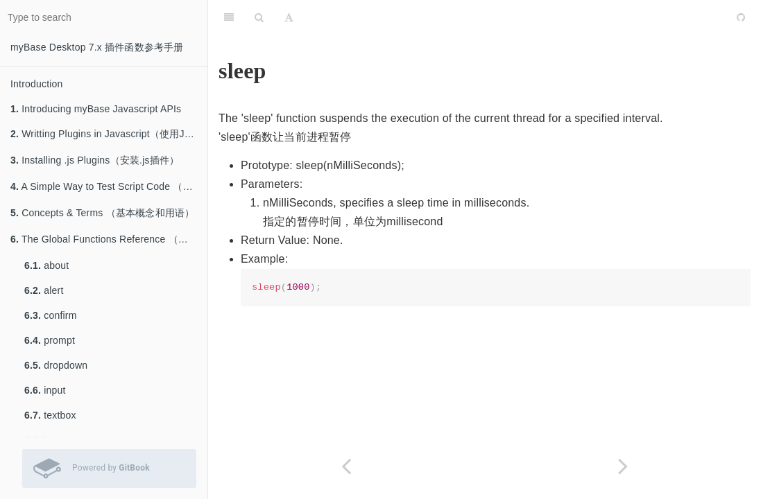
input (45, 390)
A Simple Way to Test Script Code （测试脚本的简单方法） (108, 186)
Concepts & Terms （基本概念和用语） (102, 212)
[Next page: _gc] (623, 466)
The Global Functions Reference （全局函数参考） (108, 239)
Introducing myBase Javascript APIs (95, 108)
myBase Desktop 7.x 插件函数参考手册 (97, 47)
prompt (49, 340)
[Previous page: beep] (346, 466)
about (46, 265)
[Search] (259, 17)
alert (43, 290)
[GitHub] (740, 17)
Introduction (36, 83)
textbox (50, 415)
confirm (50, 315)
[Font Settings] (289, 17)
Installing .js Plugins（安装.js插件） (94, 160)
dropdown (55, 365)
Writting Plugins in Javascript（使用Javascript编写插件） (108, 133)
